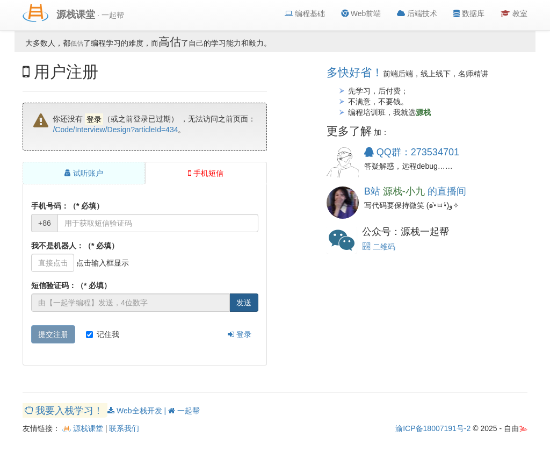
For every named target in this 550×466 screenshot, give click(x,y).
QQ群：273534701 (411, 152)
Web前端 (361, 13)
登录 (239, 334)
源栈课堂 (82, 428)
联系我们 (124, 428)
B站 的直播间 (415, 191)
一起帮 (184, 410)
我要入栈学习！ (65, 410)
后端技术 (417, 13)
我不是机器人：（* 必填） (75, 245)
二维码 (378, 246)
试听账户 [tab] (83, 173)
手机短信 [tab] (205, 173)
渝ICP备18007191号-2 (433, 428)
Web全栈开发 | (137, 410)
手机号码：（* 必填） (67, 206)
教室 (514, 13)
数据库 (468, 13)
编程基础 (305, 13)
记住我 (102, 334)
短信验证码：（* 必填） (71, 285)
